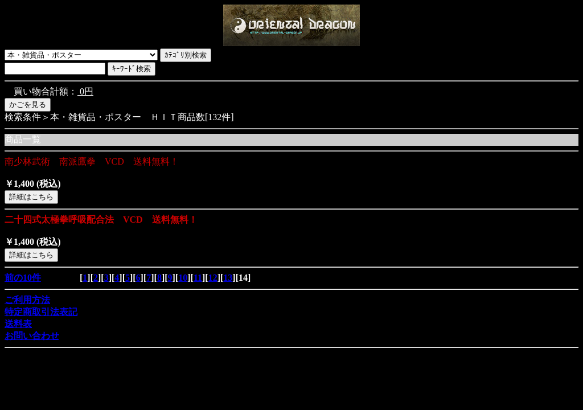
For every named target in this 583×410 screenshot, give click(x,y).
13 (227, 277)
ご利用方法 (27, 300)
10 (182, 277)
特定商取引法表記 (41, 312)
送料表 (18, 324)
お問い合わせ (32, 336)
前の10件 (23, 277)
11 (198, 277)
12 (212, 277)
